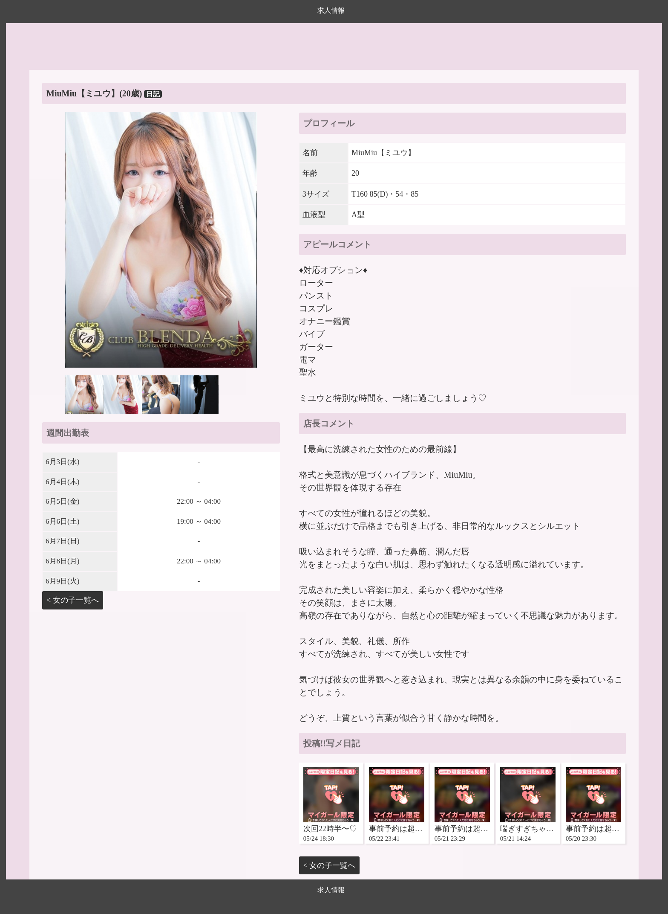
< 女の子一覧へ (72, 600)
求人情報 (331, 10)
